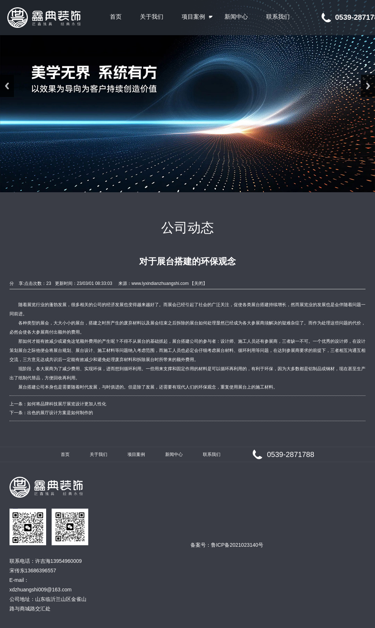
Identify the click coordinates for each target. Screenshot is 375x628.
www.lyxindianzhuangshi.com (160, 283)
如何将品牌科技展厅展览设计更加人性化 (66, 403)
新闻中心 (174, 454)
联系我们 (211, 454)
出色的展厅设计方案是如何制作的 (60, 412)
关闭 (198, 283)
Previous (7, 86)
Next (368, 86)
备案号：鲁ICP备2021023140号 (226, 545)
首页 (65, 454)
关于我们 (98, 454)
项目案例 (136, 454)
